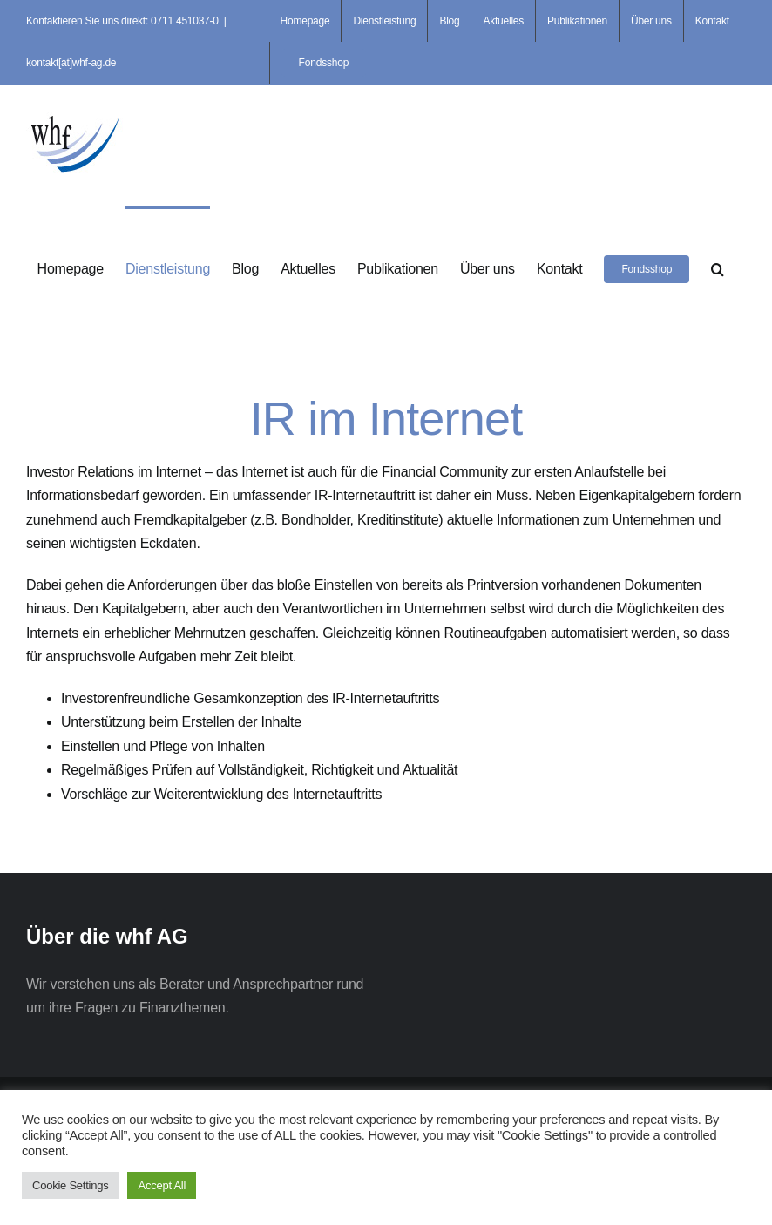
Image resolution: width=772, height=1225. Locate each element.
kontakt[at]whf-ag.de (71, 63)
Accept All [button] (162, 1185)
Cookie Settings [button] (70, 1185)
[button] (717, 267)
